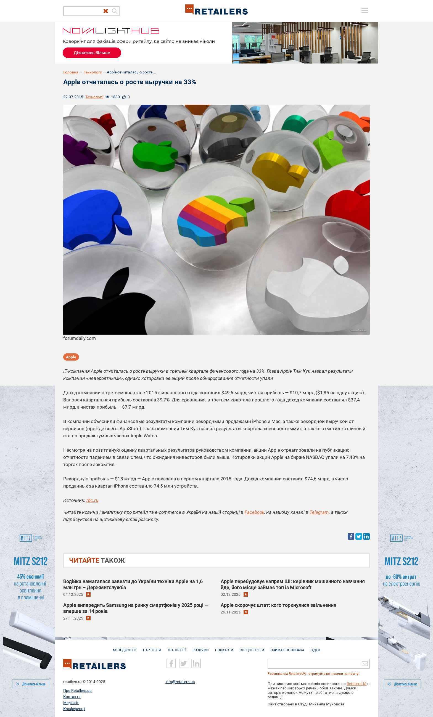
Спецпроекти (252, 647)
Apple (71, 357)
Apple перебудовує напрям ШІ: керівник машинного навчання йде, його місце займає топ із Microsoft (293, 584)
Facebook (254, 512)
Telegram (319, 512)
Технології (93, 72)
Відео (315, 647)
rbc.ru (92, 500)
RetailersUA (356, 683)
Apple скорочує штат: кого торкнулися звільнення (278, 605)
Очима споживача (287, 647)
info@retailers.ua (180, 681)
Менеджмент (125, 647)
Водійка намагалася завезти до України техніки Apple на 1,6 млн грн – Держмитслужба (133, 584)
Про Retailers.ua (77, 690)
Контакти (72, 696)
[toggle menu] (365, 10)
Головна (70, 72)
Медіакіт (71, 702)
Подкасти (224, 647)
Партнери (152, 647)
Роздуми (200, 647)
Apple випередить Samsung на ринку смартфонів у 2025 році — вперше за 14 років (135, 608)
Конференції (74, 708)
